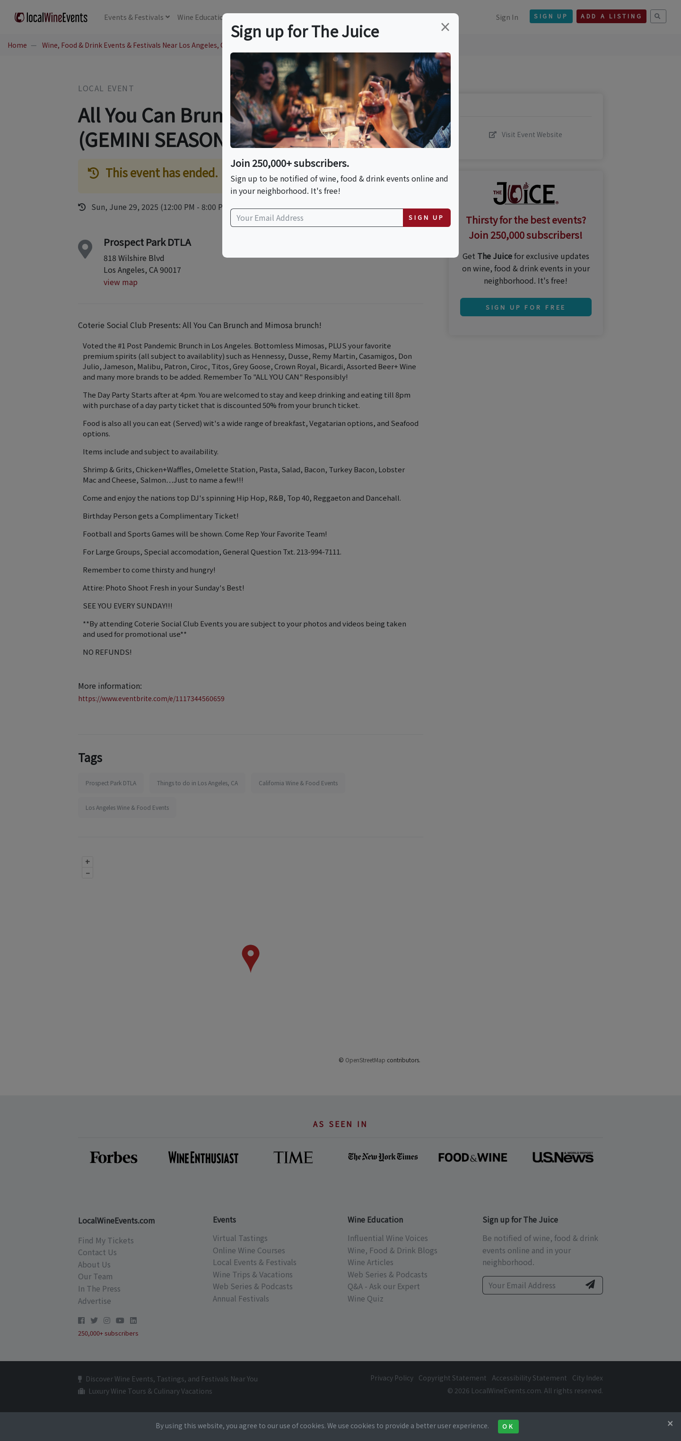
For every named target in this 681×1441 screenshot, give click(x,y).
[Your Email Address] (316, 217)
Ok (508, 1426)
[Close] (670, 1423)
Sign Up (427, 217)
